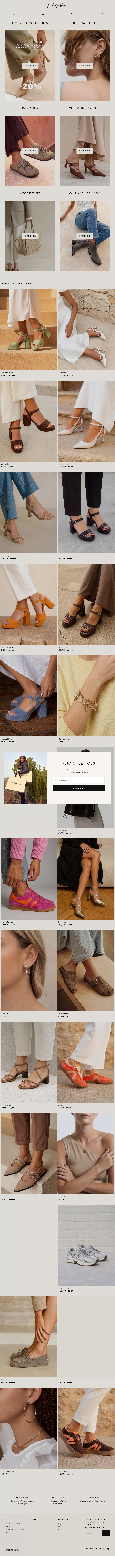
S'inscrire (79, 788)
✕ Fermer (79, 795)
